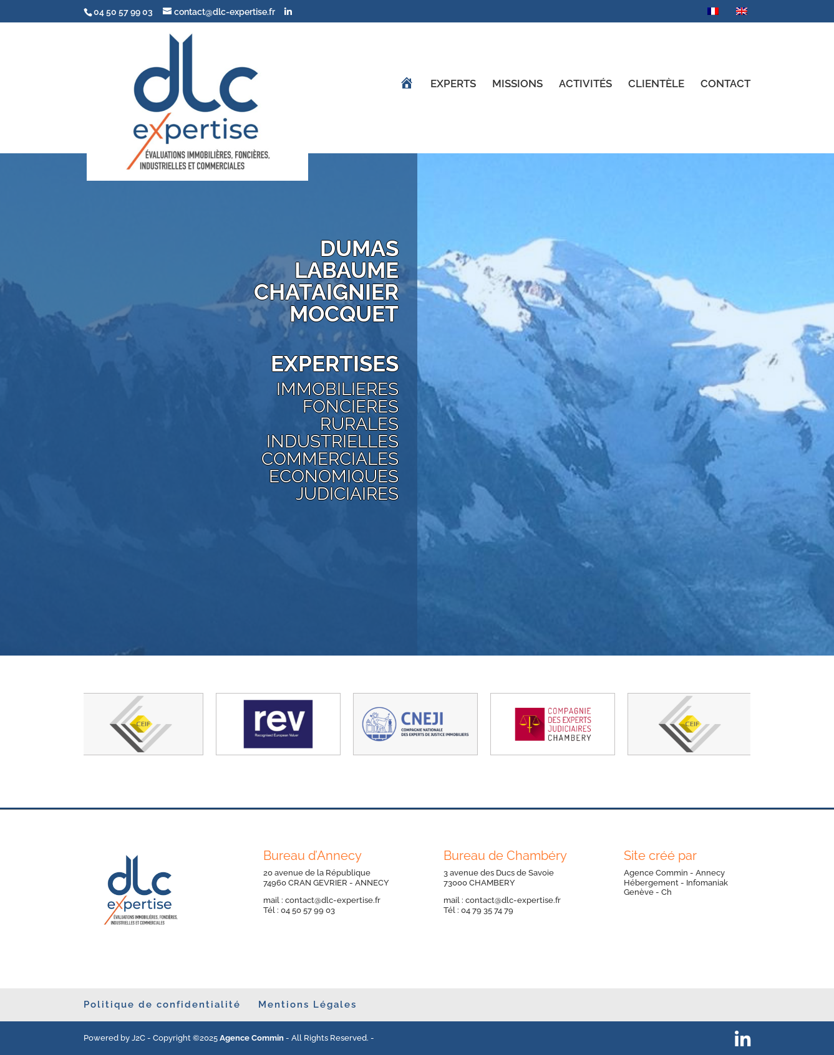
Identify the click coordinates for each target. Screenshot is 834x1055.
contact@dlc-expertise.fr (333, 900)
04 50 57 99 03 (311, 910)
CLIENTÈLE (656, 84)
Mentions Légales (307, 1004)
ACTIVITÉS (585, 84)
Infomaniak (707, 882)
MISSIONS (517, 84)
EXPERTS (453, 84)
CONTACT (725, 84)
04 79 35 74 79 (487, 910)
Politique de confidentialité (162, 1004)
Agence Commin (657, 872)
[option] (139, 724)
